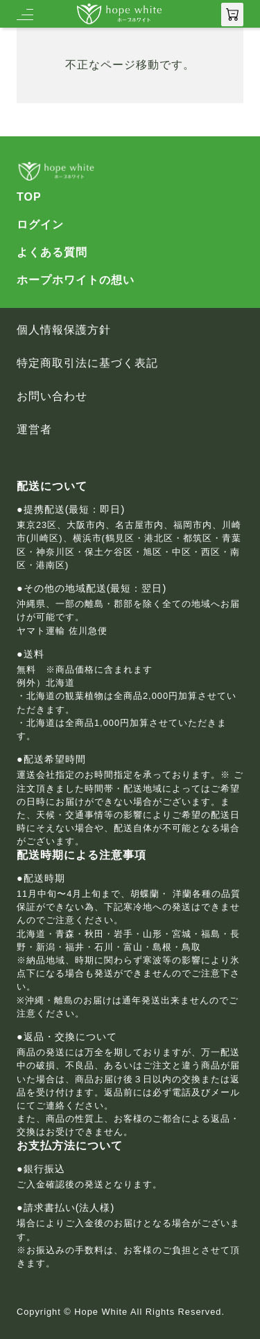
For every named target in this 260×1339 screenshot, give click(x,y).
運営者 (34, 429)
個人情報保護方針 (64, 330)
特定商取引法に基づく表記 (87, 363)
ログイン (40, 224)
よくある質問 (52, 252)
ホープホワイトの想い (76, 280)
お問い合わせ (52, 396)
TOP (29, 197)
